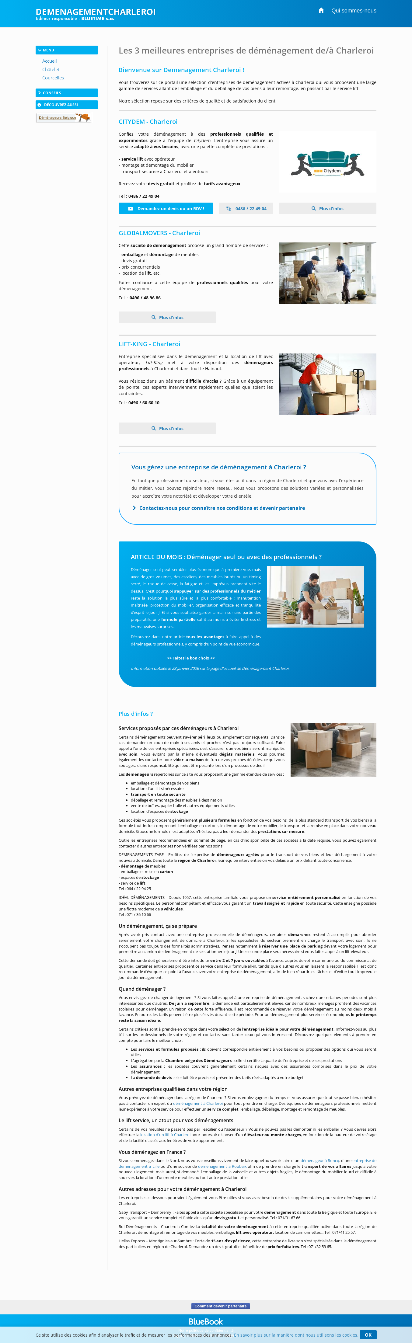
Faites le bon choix (191, 658)
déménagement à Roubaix (222, 1166)
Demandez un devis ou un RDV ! (166, 208)
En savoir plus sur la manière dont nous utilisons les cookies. (296, 1335)
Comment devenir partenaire (220, 1306)
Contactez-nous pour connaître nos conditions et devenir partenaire (222, 508)
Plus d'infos (331, 208)
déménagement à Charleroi (198, 1103)
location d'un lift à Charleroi (165, 1134)
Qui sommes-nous (353, 11)
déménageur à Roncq (320, 1160)
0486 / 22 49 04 (246, 208)
